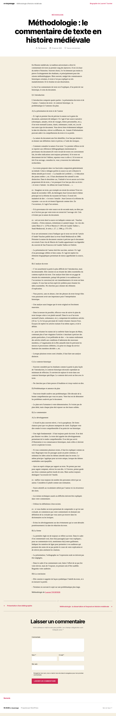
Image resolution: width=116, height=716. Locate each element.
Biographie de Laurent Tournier (101, 4)
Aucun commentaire (74, 49)
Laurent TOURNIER (53, 593)
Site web (34, 667)
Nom (34, 658)
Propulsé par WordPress (31, 711)
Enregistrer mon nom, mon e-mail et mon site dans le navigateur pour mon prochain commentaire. (58, 677)
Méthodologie (58, 15)
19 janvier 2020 (57, 49)
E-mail (61, 658)
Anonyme (43, 49)
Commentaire (36, 640)
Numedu (8, 701)
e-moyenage (10, 4)
